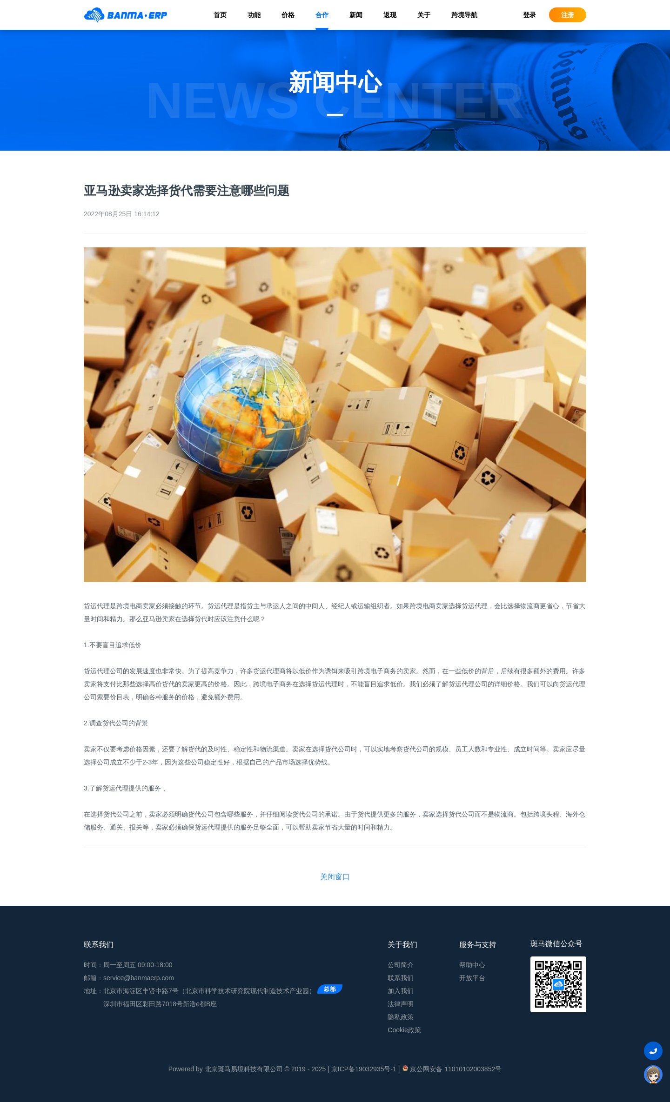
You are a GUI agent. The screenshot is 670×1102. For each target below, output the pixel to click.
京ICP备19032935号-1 (363, 1069)
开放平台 (472, 978)
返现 (389, 15)
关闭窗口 (335, 877)
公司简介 (401, 965)
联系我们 (401, 978)
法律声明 (401, 1004)
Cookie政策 (404, 1030)
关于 (423, 15)
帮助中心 (472, 965)
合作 (321, 15)
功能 (254, 15)
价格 (288, 15)
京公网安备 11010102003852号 (452, 1068)
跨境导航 (464, 15)
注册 (567, 15)
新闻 (355, 15)
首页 (220, 15)
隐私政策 (401, 1017)
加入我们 (401, 991)
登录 (529, 15)
